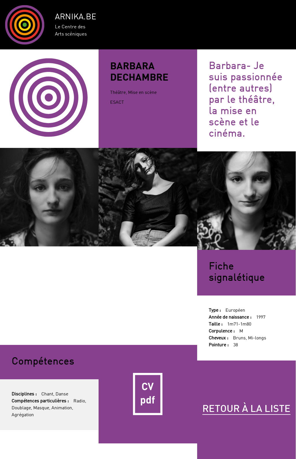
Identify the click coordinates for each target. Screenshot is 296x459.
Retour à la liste (246, 409)
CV (148, 394)
